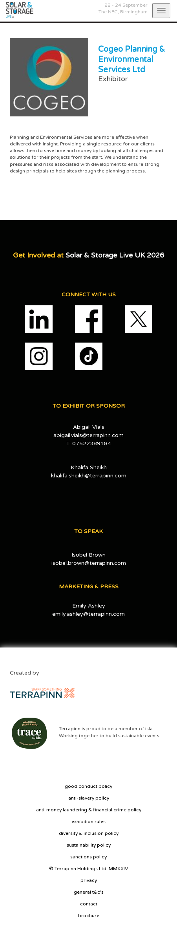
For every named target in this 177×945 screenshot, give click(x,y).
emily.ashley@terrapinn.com (88, 614)
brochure (88, 915)
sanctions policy (88, 857)
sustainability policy (89, 845)
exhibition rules (88, 821)
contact (88, 904)
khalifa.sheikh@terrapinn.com (88, 475)
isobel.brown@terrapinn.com (88, 563)
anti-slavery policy (88, 798)
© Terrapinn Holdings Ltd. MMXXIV (88, 868)
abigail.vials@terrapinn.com (88, 435)
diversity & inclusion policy (89, 833)
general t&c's (89, 892)
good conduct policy (88, 786)
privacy (88, 880)
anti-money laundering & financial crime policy (88, 810)
